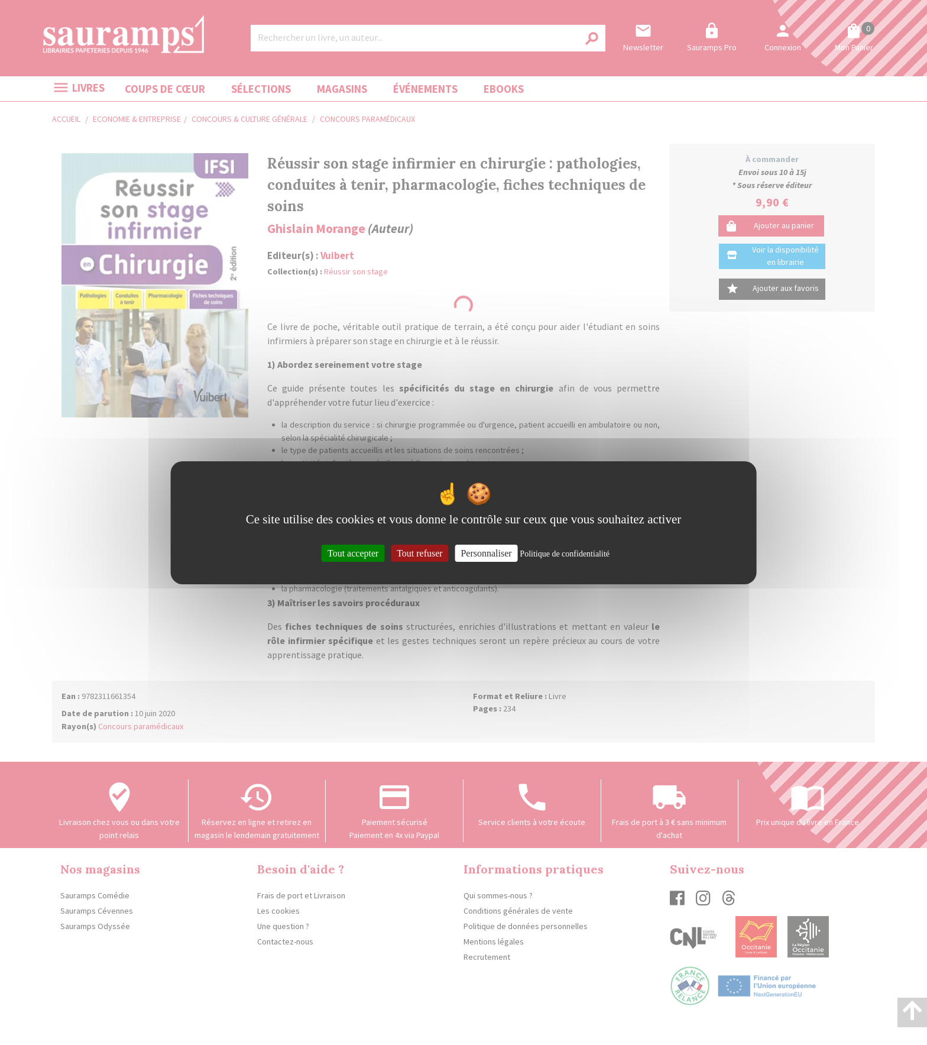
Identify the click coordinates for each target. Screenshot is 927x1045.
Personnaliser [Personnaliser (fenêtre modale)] (486, 553)
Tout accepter (353, 553)
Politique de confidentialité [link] (565, 553)
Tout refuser (420, 553)
